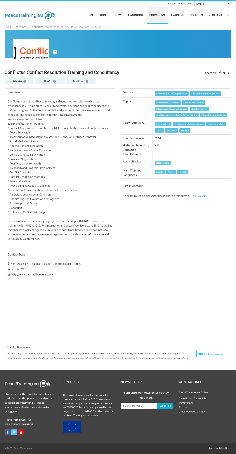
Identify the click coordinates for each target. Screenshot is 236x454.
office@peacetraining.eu (193, 411)
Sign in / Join (185, 3)
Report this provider (210, 353)
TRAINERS (177, 15)
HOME (90, 15)
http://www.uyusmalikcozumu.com (32, 274)
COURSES (196, 15)
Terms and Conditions (220, 448)
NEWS (118, 15)
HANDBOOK (136, 15)
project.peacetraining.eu (19, 423)
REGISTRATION (219, 15)
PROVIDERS (157, 15)
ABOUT (104, 15)
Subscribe (165, 405)
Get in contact (200, 195)
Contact (171, 3)
